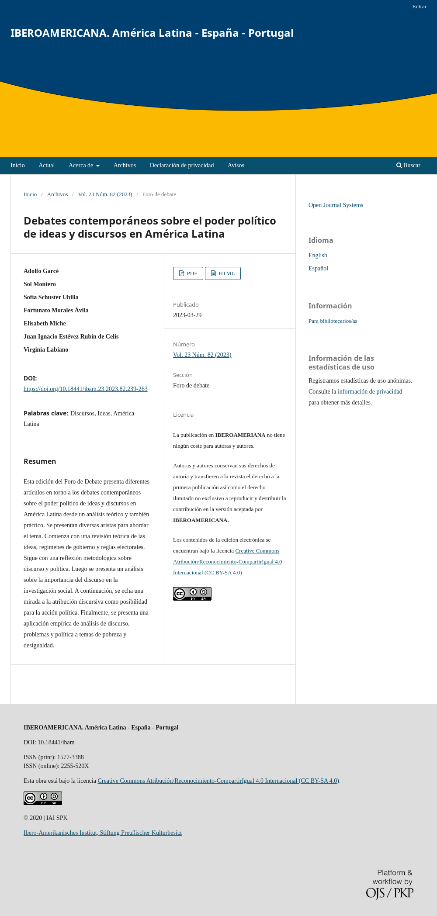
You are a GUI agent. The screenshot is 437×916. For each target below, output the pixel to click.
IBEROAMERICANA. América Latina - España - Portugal (152, 32)
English (318, 255)
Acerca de (82, 165)
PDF (191, 273)
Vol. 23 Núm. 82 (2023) (105, 194)
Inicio (17, 165)
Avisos (236, 165)
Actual (46, 165)
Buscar (408, 165)
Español (318, 268)
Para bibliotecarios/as (333, 321)
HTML (226, 273)
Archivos (125, 165)
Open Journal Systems (336, 205)
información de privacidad (370, 391)
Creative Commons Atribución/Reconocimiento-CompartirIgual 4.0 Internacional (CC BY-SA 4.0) (227, 561)
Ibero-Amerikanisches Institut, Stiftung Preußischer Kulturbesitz (103, 833)
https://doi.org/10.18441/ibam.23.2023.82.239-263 (86, 389)
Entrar (419, 6)
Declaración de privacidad (182, 165)
